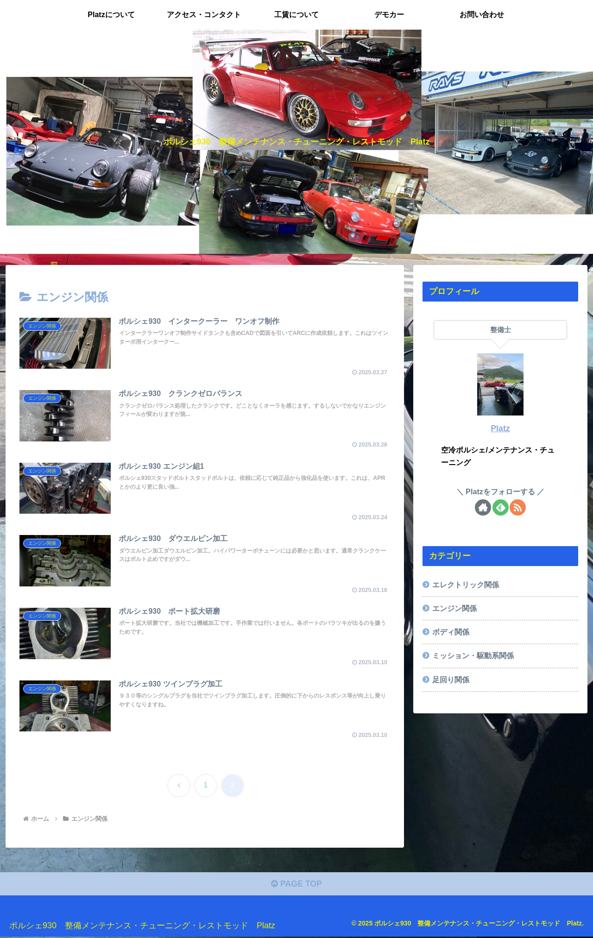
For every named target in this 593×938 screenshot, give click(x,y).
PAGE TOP (296, 885)
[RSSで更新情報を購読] (518, 507)
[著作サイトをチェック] (483, 507)
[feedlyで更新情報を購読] (500, 507)
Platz (500, 428)
